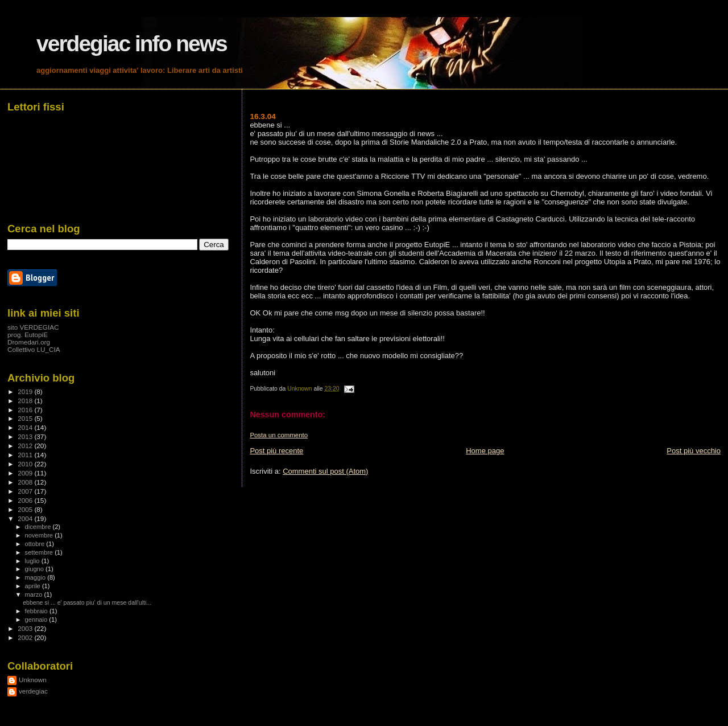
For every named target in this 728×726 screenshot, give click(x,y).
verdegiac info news (131, 43)
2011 (26, 454)
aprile (33, 586)
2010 (26, 463)
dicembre (39, 526)
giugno (35, 568)
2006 (26, 500)
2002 (26, 637)
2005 (26, 509)
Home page (485, 450)
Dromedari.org (28, 342)
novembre (40, 535)
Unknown (33, 679)
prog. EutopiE (27, 334)
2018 (26, 400)
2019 (26, 391)
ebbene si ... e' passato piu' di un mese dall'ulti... (87, 602)
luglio (33, 560)
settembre (40, 552)
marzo (34, 594)
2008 (26, 482)
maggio (36, 577)
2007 (26, 491)
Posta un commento (279, 435)
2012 (26, 445)
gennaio (37, 619)
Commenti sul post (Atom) (325, 471)
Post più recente (276, 450)
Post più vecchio (694, 450)
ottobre (36, 543)
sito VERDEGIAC (33, 327)
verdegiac (33, 691)
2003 (26, 628)
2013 (26, 436)
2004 (26, 518)
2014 (26, 427)
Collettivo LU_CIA (33, 349)
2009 (26, 473)
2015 (26, 418)
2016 (26, 409)
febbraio (37, 611)
